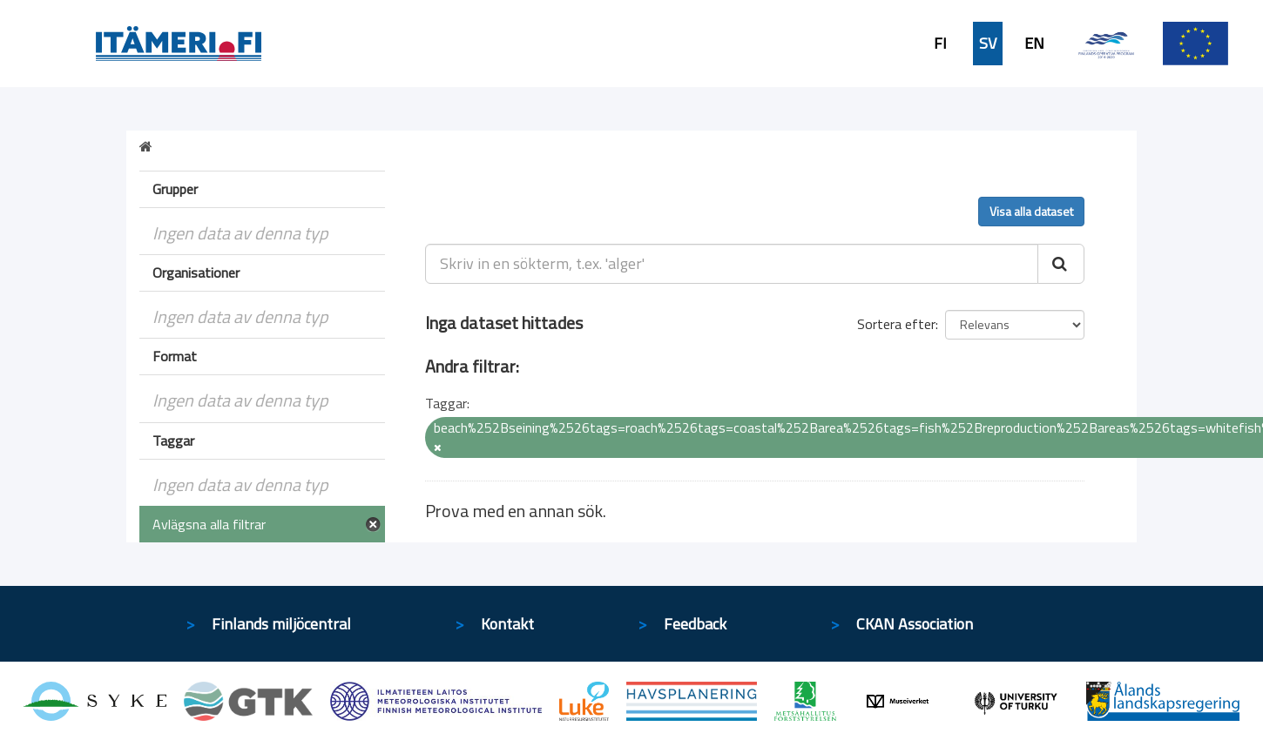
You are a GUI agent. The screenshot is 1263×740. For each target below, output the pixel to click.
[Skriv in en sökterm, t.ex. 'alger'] (732, 264)
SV (987, 43)
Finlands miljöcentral (281, 624)
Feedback (695, 624)
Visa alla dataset (1031, 211)
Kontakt (507, 624)
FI (940, 43)
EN (1034, 43)
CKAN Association (914, 624)
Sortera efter (896, 323)
